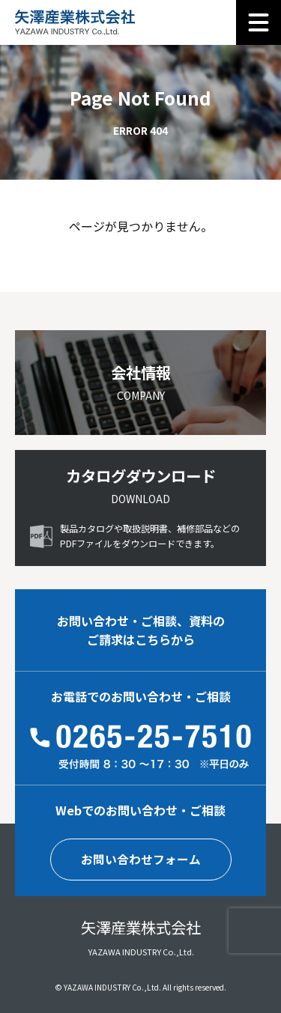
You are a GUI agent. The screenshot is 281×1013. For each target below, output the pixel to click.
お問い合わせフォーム (141, 859)
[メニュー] (258, 22)
